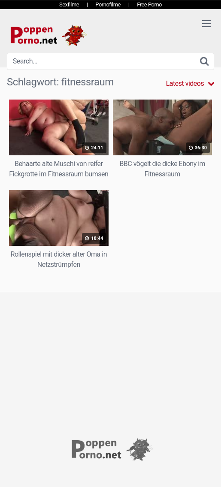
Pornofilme (108, 4)
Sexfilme (69, 4)
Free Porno (149, 4)
